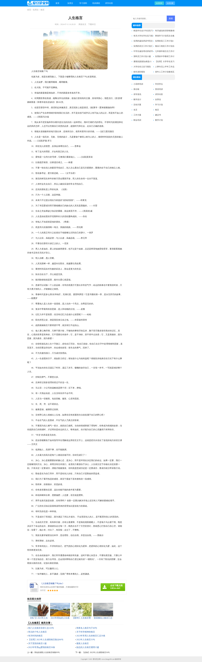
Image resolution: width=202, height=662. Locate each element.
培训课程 (96, 3)
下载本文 (92, 24)
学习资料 (83, 3)
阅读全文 (82, 24)
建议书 (158, 115)
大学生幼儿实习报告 (142, 67)
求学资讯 (137, 94)
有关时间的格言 (35, 636)
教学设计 (137, 99)
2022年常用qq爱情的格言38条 (41, 647)
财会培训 (137, 120)
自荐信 (158, 99)
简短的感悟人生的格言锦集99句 (47, 652)
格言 (42, 10)
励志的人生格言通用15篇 (87, 647)
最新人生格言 (82, 643)
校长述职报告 (139, 72)
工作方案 (137, 115)
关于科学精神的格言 (85, 632)
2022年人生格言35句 (85, 639)
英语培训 (159, 89)
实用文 (70, 3)
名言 (135, 110)
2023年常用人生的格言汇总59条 (90, 636)
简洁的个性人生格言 (37, 632)
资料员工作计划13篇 (142, 56)
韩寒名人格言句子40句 (86, 628)
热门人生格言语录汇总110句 (41, 628)
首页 (57, 3)
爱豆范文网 (97, 659)
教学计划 (159, 120)
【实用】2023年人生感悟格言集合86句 (45, 639)
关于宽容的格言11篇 (37, 643)
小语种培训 (138, 84)
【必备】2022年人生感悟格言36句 (96, 652)
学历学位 (159, 84)
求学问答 (109, 3)
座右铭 (136, 89)
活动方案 (137, 105)
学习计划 (159, 105)
